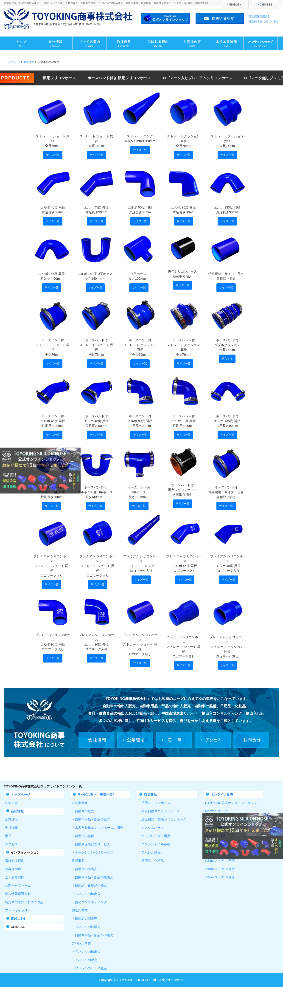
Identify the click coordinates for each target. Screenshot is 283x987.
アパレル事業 (81, 943)
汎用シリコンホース (59, 78)
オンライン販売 (221, 794)
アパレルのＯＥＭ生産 (91, 968)
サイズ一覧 (53, 154)
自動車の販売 (84, 811)
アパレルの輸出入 (88, 894)
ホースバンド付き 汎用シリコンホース (119, 78)
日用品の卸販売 (86, 918)
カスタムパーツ (151, 827)
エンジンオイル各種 (154, 844)
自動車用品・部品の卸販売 (94, 935)
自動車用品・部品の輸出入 (94, 877)
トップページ (12, 62)
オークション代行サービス (94, 852)
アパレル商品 (149, 852)
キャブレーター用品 (154, 836)
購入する (227, 358)
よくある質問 (14, 877)
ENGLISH (18, 918)
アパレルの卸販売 (88, 927)
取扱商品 (28, 62)
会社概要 (11, 827)
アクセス (11, 844)
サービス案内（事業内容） (96, 794)
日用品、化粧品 (151, 861)
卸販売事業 (80, 910)
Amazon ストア (216, 811)
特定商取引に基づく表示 (264, 21)
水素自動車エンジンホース (159, 811)
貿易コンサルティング (91, 902)
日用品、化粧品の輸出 (91, 885)
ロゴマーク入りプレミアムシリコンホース (197, 78)
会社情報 (17, 811)
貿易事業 (78, 861)
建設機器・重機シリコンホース (162, 819)
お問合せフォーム (18, 885)
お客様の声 (13, 869)
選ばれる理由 (14, 861)
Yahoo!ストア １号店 (220, 861)
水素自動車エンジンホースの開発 (99, 827)
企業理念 (11, 819)
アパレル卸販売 (86, 960)
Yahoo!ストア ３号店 (220, 877)
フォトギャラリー (18, 910)
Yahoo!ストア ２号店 (220, 869)
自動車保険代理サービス (92, 844)
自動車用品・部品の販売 (92, 819)
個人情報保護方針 (260, 16)
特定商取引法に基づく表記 (24, 902)
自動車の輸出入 (86, 869)
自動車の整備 (84, 836)
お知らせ (11, 803)
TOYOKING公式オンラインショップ (231, 803)
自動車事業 (80, 803)
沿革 (8, 836)
